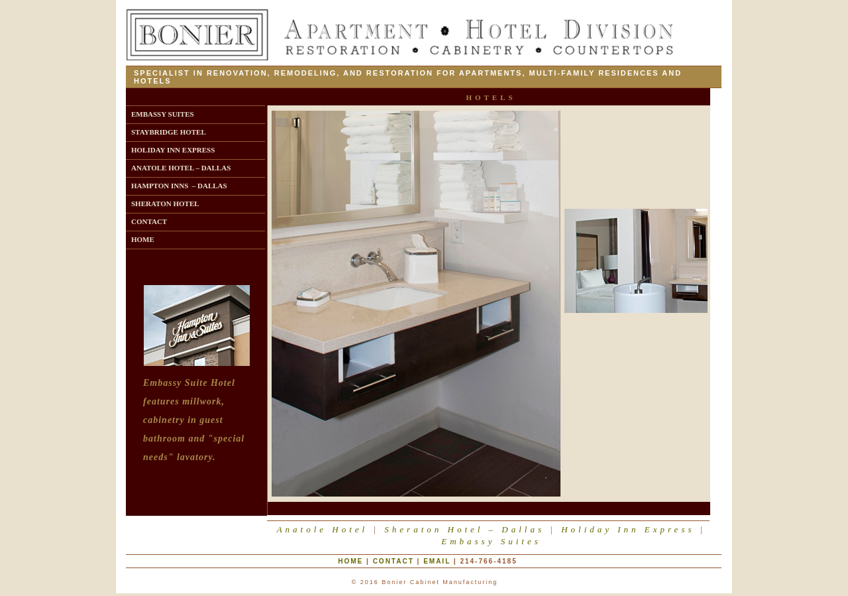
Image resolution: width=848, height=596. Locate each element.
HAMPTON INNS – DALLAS (179, 186)
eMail (436, 561)
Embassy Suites (491, 541)
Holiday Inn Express (627, 529)
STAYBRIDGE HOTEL (168, 132)
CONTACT (149, 221)
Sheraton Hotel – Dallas (464, 529)
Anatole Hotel (322, 529)
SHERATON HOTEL (165, 204)
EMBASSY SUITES (162, 114)
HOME (142, 239)
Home (350, 561)
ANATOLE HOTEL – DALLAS (181, 168)
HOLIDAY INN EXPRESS (173, 150)
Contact (393, 561)
